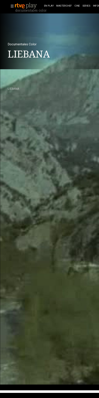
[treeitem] (49, 6)
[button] (11, 6)
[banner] (29, 6)
